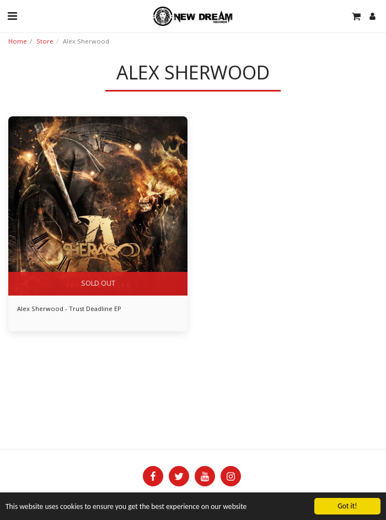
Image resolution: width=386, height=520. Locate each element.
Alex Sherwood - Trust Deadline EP (69, 308)
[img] (97, 206)
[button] (12, 15)
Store (44, 41)
